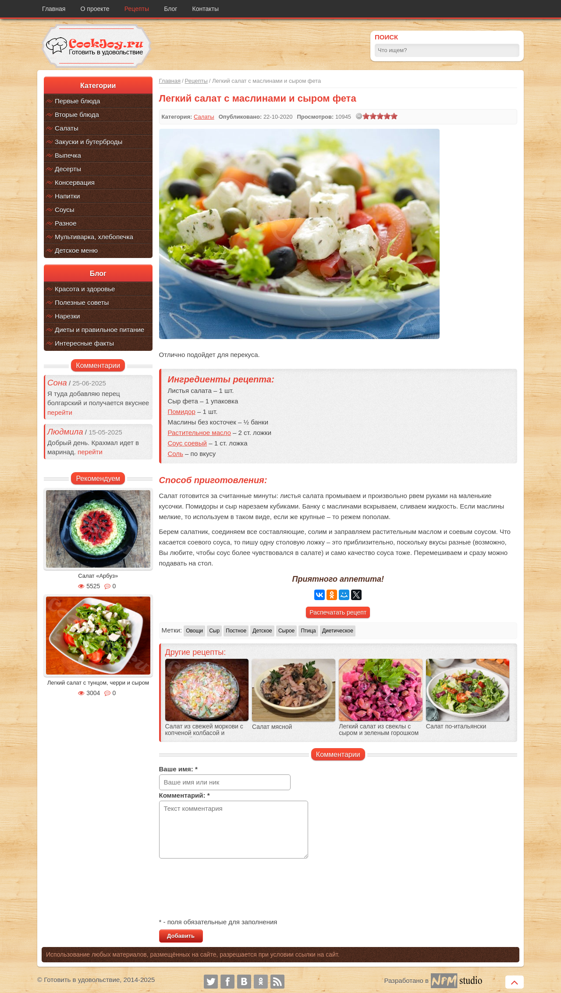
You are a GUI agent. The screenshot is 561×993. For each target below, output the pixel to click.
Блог (170, 8)
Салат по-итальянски (456, 726)
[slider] (380, 116)
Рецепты (136, 8)
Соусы (65, 209)
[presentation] (225, 889)
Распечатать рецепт (337, 612)
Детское (262, 631)
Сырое (286, 631)
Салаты (66, 128)
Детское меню (76, 250)
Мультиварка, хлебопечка (94, 236)
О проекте (95, 8)
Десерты (68, 169)
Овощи (194, 631)
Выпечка (68, 155)
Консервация (75, 182)
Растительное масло (199, 432)
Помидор (181, 411)
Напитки (67, 196)
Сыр (214, 631)
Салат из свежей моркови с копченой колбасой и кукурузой (204, 733)
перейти (59, 412)
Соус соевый (187, 443)
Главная (53, 8)
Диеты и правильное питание (99, 329)
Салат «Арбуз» (98, 575)
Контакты (205, 8)
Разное (66, 223)
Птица (308, 631)
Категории (98, 85)
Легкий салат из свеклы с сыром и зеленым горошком (379, 729)
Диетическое (337, 631)
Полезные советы (82, 302)
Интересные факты (84, 343)
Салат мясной (272, 727)
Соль (175, 453)
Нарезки (67, 316)
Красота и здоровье (85, 289)
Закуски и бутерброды (88, 141)
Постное (236, 631)
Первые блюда (77, 101)
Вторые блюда (77, 114)
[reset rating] (358, 116)
